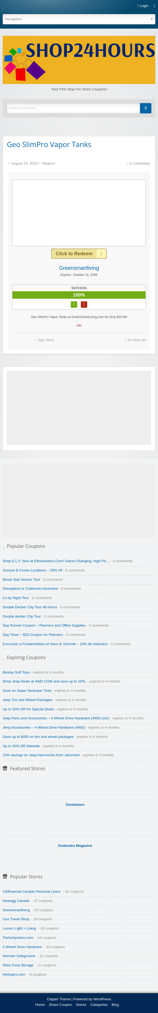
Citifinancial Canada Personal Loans (32, 891)
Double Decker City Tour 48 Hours (30, 607)
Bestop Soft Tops (16, 672)
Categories (99, 1005)
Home (40, 1005)
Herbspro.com (14, 974)
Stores (81, 1005)
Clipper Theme (59, 999)
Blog (115, 1005)
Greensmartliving (79, 268)
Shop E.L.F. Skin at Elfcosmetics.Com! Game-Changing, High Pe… (56, 561)
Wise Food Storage (18, 965)
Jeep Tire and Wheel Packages (27, 700)
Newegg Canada (16, 901)
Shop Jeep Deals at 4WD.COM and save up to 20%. (44, 681)
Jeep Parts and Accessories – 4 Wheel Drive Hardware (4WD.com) (56, 718)
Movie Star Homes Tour (21, 580)
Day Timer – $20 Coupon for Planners (33, 635)
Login (142, 6)
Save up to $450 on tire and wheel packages (38, 737)
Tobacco (48, 163)
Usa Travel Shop (16, 919)
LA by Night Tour (16, 598)
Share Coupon (60, 1005)
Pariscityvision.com (18, 938)
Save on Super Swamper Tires (27, 691)
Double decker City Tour (22, 616)
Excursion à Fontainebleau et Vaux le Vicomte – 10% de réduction (55, 644)
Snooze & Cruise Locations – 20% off (32, 570)
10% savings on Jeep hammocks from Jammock (41, 755)
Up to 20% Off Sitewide (21, 746)
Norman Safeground (19, 956)
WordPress (102, 999)
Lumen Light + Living (19, 928)
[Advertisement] (79, 408)
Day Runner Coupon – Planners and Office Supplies (44, 625)
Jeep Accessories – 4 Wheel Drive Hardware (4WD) (44, 727)
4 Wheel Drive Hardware (22, 947)
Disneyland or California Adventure (30, 589)
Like (79, 325)
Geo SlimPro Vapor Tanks (49, 144)
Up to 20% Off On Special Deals (28, 709)
